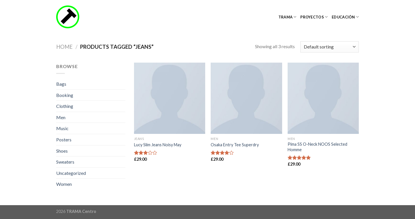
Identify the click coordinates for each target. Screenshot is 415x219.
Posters (63, 139)
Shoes (62, 151)
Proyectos (314, 17)
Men (60, 117)
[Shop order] (329, 47)
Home (64, 47)
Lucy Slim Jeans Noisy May (157, 144)
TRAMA (287, 17)
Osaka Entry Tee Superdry (235, 144)
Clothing (64, 106)
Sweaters (65, 161)
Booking (64, 95)
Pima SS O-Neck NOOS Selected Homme (317, 147)
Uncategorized (71, 173)
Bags (61, 84)
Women (64, 184)
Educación (345, 17)
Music (62, 128)
